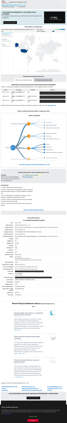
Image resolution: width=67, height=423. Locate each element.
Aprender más (52, 105)
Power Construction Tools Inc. (30, 388)
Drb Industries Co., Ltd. (28, 386)
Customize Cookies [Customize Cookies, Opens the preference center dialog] (33, 418)
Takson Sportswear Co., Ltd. (9, 386)
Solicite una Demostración (10, 22)
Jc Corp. (4, 388)
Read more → (17, 330)
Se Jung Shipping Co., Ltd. (54, 386)
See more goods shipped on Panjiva (33, 209)
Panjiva (5, 2)
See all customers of (34, 164)
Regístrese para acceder (31, 175)
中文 (40, 405)
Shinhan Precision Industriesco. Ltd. (32, 390)
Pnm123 (49, 390)
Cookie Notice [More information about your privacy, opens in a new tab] (7, 415)
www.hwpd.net (28, 177)
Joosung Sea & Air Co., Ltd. (54, 388)
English (28, 405)
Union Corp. (5, 390)
